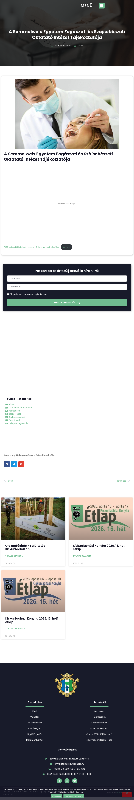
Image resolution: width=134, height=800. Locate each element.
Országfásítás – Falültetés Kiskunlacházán (25, 547)
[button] (102, 5)
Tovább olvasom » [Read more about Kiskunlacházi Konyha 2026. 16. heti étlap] (82, 556)
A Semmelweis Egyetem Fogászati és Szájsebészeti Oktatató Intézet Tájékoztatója (67, 34)
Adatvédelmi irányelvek (74, 796)
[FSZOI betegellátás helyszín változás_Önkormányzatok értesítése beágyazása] (67, 204)
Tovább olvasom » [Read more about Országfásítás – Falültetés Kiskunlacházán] (15, 556)
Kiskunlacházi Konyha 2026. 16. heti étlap (99, 547)
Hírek (80, 45)
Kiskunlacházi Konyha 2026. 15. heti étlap (31, 620)
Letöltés (66, 247)
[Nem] (127, 794)
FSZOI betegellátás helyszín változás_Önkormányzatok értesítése (31, 247)
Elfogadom (56, 796)
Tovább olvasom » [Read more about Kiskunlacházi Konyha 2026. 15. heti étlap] (15, 628)
